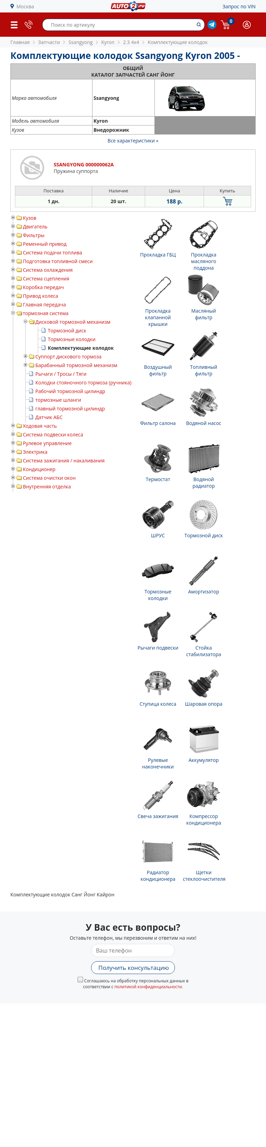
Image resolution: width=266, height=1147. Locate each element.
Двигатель (35, 226)
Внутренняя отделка (47, 486)
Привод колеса (40, 296)
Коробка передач (43, 287)
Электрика (35, 452)
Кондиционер (39, 469)
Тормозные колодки (72, 339)
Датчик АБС (48, 417)
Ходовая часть (40, 426)
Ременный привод (44, 244)
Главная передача (44, 304)
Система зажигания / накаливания (64, 460)
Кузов (29, 218)
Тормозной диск (67, 330)
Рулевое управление (47, 443)
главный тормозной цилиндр (70, 408)
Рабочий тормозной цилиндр (70, 391)
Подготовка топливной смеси (58, 261)
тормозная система (46, 313)
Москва (25, 6)
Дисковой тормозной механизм (72, 322)
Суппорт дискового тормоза (68, 356)
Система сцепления (46, 278)
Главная (20, 42)
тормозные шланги (58, 400)
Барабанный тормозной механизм (76, 365)
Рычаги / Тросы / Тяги (61, 374)
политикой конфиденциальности (148, 987)
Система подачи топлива (52, 252)
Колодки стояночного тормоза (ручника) (83, 382)
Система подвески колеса (53, 434)
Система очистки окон (49, 478)
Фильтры (33, 235)
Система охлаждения (48, 270)
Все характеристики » (133, 140)
